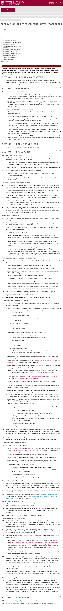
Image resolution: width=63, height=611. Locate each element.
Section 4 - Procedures (5, 38)
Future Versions (31, 17)
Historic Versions (10, 17)
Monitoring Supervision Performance (10, 57)
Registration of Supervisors (8, 44)
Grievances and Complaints (8, 59)
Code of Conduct (29, 542)
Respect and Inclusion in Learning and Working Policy (32, 545)
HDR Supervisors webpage (13, 603)
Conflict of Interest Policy (25, 368)
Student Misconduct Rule (38, 376)
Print (52, 17)
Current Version (10, 14)
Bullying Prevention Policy (17, 542)
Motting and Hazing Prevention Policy (35, 544)
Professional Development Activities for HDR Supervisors (12, 47)
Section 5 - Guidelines (5, 61)
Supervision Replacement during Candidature (12, 42)
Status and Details (31, 14)
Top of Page (58, 87)
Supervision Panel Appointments (9, 40)
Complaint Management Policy (51, 593)
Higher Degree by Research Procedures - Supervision (24, 147)
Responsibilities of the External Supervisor (11, 53)
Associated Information (52, 14)
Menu (8, 10)
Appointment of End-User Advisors (9, 55)
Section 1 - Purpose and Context (7, 32)
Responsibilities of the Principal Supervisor (11, 49)
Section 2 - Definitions (5, 34)
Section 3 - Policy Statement (6, 36)
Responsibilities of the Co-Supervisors (10, 51)
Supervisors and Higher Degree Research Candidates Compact (28, 337)
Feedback (10, 20)
